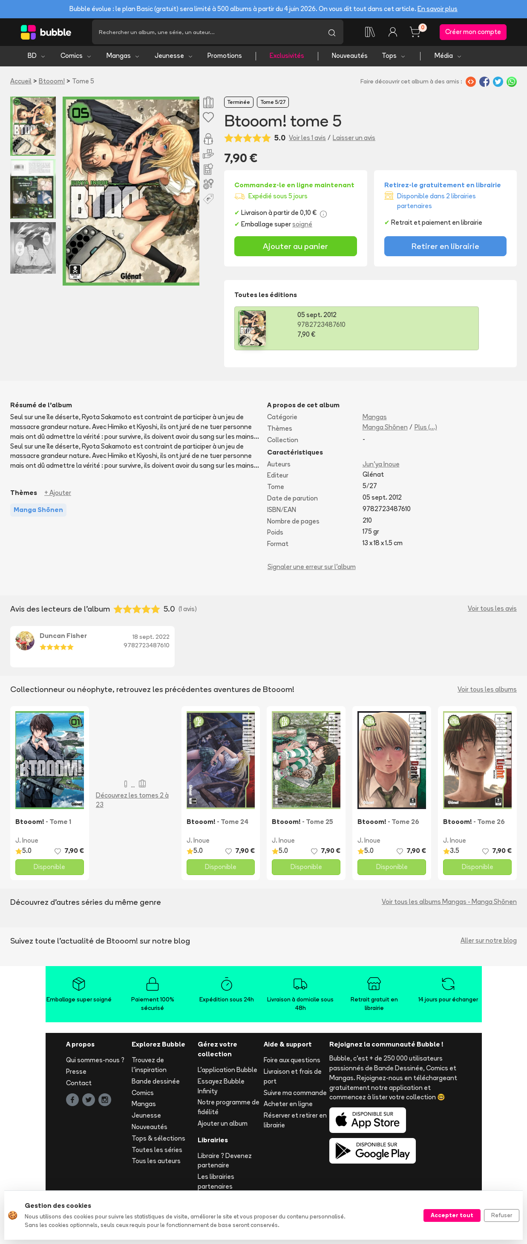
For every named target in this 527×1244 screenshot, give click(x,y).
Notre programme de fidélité (228, 1111)
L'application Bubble (227, 1074)
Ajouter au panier (295, 250)
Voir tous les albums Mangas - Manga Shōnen (449, 905)
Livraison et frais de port (293, 1080)
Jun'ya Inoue (381, 468)
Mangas (123, 60)
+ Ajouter (57, 496)
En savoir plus (438, 9)
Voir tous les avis (492, 613)
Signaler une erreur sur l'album (312, 570)
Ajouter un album (223, 1127)
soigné (302, 228)
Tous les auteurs (156, 1165)
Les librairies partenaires (216, 1185)
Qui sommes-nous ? (95, 1064)
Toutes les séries (157, 1154)
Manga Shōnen (385, 431)
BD (37, 60)
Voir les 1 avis (307, 141)
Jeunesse (174, 60)
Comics (76, 60)
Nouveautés (350, 60)
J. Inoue (26, 844)
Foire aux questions (292, 1064)
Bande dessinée (156, 1085)
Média (448, 60)
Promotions (224, 60)
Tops (394, 60)
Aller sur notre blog (489, 944)
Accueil (21, 85)
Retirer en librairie (445, 250)
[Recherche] (206, 34)
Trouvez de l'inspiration (149, 1069)
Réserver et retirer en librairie (295, 1124)
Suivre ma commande (295, 1096)
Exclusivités (287, 60)
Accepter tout (452, 1215)
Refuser (501, 1215)
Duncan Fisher (63, 639)
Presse (76, 1075)
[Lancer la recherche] (331, 34)
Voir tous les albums (487, 693)
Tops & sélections (158, 1142)
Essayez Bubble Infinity (221, 1090)
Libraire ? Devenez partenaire (225, 1164)
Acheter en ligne (288, 1108)
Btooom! (52, 85)
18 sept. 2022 (151, 640)
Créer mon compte (473, 34)
